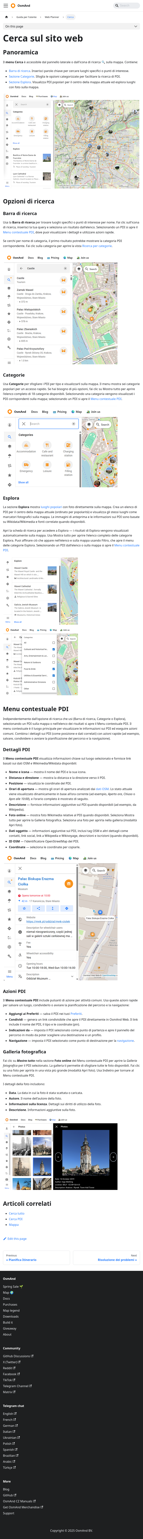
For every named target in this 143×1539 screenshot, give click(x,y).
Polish (9, 1444)
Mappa (14, 1225)
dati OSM (102, 789)
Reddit (9, 1368)
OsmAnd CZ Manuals (19, 1501)
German (10, 1426)
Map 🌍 (8, 1292)
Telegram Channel (17, 1386)
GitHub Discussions (18, 1356)
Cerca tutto (16, 1213)
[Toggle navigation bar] (6, 5)
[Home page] (6, 17)
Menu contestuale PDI (18, 232)
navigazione (125, 1041)
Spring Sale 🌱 (13, 1286)
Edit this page (15, 1239)
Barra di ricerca (19, 71)
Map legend (11, 1310)
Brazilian (10, 1456)
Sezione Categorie (21, 76)
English (10, 1414)
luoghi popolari (51, 507)
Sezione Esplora (20, 82)
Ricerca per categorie (97, 246)
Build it (8, 1322)
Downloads (11, 1316)
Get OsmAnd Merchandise (23, 1507)
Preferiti (76, 1014)
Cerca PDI (16, 1219)
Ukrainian (11, 1438)
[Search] (126, 6)
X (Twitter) (11, 1362)
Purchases (10, 1304)
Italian (9, 1432)
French (9, 1420)
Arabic (9, 1462)
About (7, 1334)
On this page (14, 26)
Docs (6, 1298)
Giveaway (9, 1328)
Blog (6, 1489)
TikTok (9, 1380)
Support (8, 1513)
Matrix (9, 1392)
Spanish (10, 1450)
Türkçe (9, 1468)
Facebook (11, 1374)
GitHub (9, 1495)
